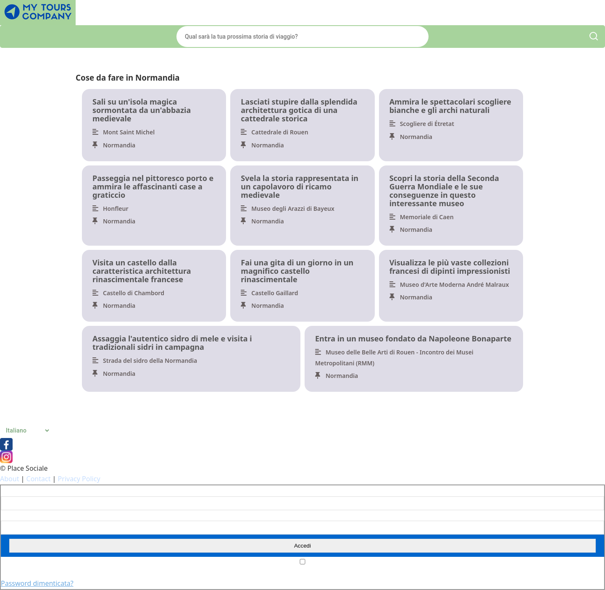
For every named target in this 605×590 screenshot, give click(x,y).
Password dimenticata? (37, 583)
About (9, 478)
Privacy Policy (79, 478)
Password (13, 515)
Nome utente (18, 491)
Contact (38, 478)
